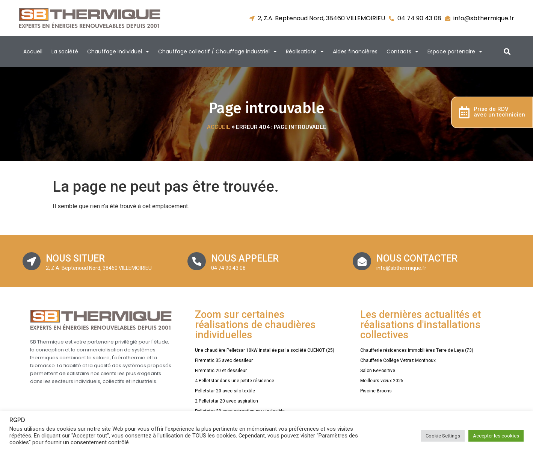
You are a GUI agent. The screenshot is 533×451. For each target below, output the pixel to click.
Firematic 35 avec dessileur (224, 360)
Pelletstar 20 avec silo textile (225, 390)
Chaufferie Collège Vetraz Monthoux (398, 360)
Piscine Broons (376, 390)
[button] (507, 51)
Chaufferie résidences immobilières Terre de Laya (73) (416, 350)
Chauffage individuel (118, 51)
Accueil (32, 51)
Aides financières (355, 51)
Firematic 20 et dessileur (221, 370)
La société (64, 51)
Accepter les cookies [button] (496, 436)
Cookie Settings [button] (443, 436)
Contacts (402, 51)
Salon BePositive (377, 370)
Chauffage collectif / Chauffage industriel (217, 51)
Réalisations (305, 51)
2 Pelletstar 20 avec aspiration (226, 401)
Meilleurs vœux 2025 (381, 380)
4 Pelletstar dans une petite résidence (234, 380)
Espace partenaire (454, 51)
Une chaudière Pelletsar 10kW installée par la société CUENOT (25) (264, 350)
